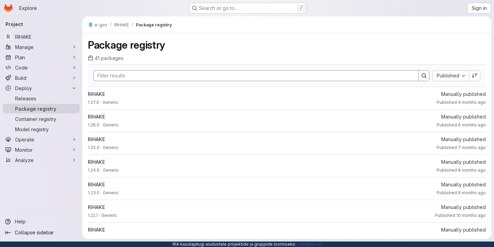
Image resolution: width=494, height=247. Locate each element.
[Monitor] (41, 150)
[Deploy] (41, 88)
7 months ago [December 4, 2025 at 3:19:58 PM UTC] (472, 147)
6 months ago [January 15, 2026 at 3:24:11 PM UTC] (472, 124)
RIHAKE (96, 94)
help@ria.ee (309, 244)
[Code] (41, 67)
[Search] (252, 76)
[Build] (41, 78)
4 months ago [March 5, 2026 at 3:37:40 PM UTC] (472, 102)
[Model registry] (41, 129)
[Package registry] (41, 108)
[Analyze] (41, 160)
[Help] (41, 221)
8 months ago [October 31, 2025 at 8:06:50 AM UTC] (472, 170)
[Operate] (41, 139)
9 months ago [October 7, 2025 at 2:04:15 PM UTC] (472, 192)
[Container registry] (41, 119)
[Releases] (41, 98)
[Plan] (41, 57)
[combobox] (450, 75)
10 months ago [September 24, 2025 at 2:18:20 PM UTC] (471, 215)
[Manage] (41, 47)
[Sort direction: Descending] (474, 75)
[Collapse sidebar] (41, 232)
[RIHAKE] (41, 36)
